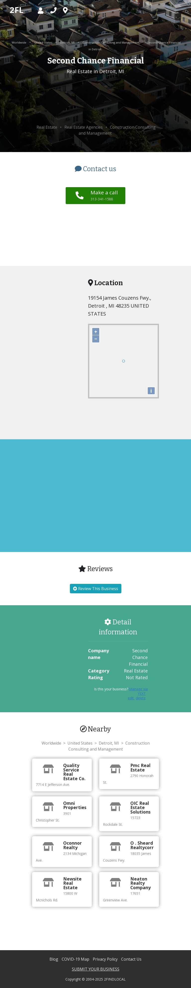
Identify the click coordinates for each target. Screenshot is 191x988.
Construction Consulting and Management (111, 42)
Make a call (104, 195)
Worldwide (19, 42)
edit (131, 698)
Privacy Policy (106, 959)
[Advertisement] (95, 99)
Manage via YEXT (138, 691)
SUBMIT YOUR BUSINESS (95, 969)
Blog (54, 959)
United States (43, 42)
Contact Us (131, 959)
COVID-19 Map (76, 959)
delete (141, 698)
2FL (17, 9)
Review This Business (95, 588)
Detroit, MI (67, 42)
